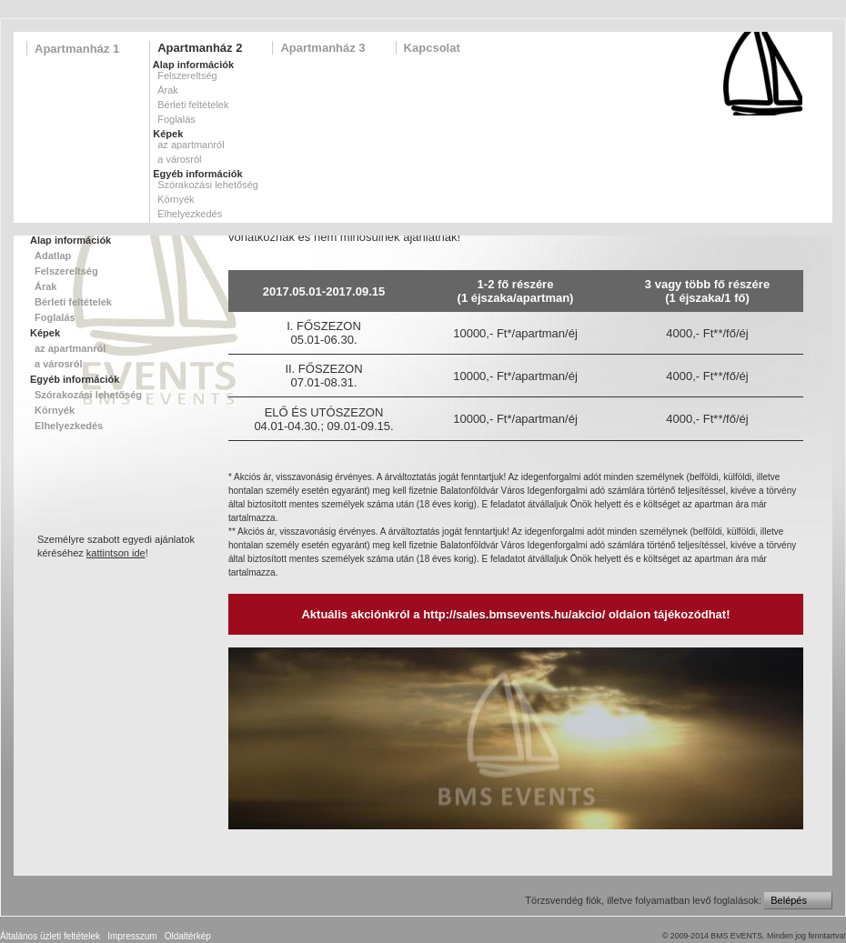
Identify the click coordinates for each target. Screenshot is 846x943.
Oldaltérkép (188, 936)
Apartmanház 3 (322, 48)
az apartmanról (190, 144)
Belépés (788, 900)
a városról (179, 159)
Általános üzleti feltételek (50, 936)
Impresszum (131, 936)
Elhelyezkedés (189, 213)
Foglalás (176, 119)
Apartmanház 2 (199, 48)
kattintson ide (116, 552)
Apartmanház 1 (77, 48)
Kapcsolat (432, 48)
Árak (167, 90)
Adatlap (53, 255)
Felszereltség (187, 75)
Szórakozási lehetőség (207, 184)
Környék (175, 199)
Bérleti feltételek (192, 104)
